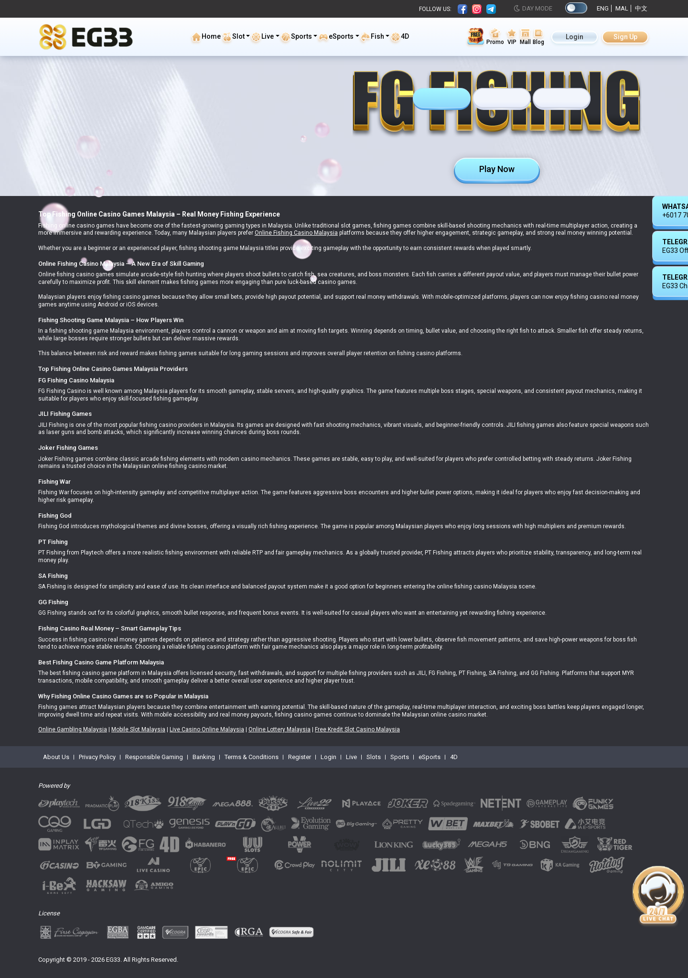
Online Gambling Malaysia (72, 729)
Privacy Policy (97, 757)
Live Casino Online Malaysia (207, 729)
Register (299, 757)
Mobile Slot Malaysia (138, 729)
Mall (525, 36)
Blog (538, 36)
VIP (511, 36)
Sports (296, 37)
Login (574, 37)
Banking (204, 757)
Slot (233, 37)
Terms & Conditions (252, 757)
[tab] (442, 99)
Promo (495, 36)
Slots (373, 757)
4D (399, 37)
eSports (336, 37)
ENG (603, 8)
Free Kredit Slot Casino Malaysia (357, 729)
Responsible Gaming (154, 757)
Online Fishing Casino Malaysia (296, 232)
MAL (621, 8)
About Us (56, 757)
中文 (641, 8)
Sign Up (625, 37)
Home (206, 37)
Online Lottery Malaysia (279, 729)
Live (262, 37)
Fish (372, 37)
